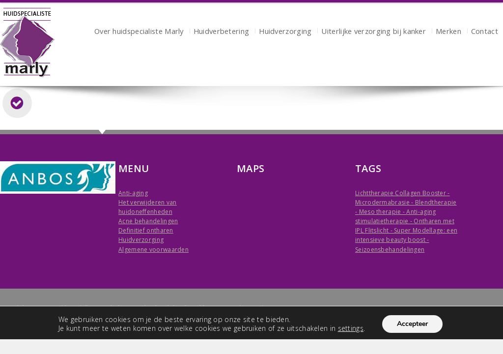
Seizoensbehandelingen (389, 249)
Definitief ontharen (145, 230)
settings (350, 328)
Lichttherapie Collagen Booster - (402, 193)
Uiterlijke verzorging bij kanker (373, 32)
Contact (484, 32)
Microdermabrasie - (385, 202)
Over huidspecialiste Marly (139, 32)
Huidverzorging (285, 32)
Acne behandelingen (148, 221)
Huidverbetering (222, 32)
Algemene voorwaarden (153, 249)
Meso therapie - (383, 211)
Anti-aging (133, 193)
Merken (448, 32)
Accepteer (412, 323)
